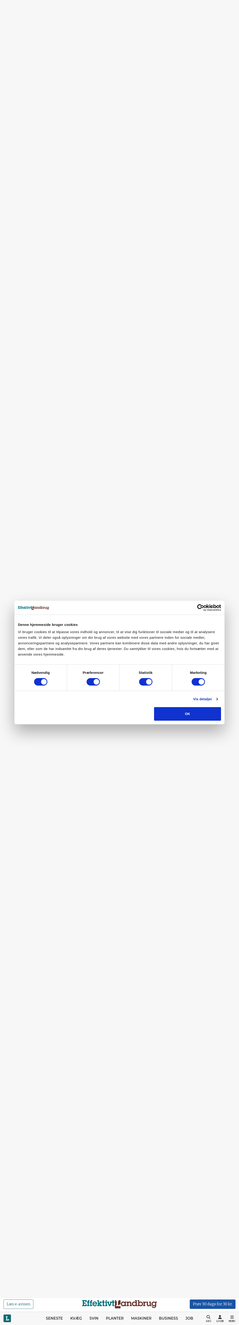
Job (189, 1318)
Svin (93, 1318)
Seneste (54, 1318)
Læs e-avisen (18, 1304)
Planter (115, 1318)
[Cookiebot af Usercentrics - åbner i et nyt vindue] (200, 607)
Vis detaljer (202, 699)
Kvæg (76, 1318)
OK (187, 714)
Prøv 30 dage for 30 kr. (212, 1304)
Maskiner (141, 1318)
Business (168, 1318)
